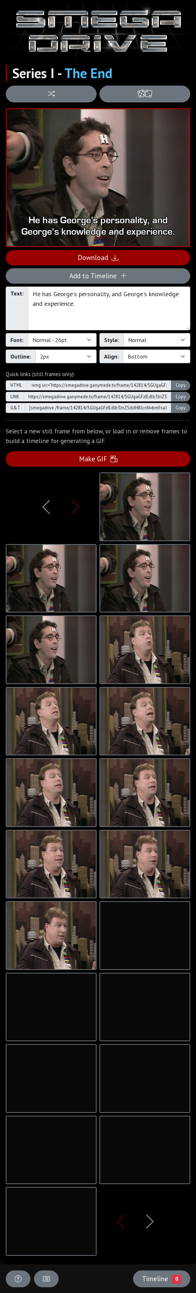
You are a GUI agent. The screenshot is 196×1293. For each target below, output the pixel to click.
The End (88, 73)
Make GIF (98, 458)
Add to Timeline (98, 275)
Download (98, 257)
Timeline (161, 1278)
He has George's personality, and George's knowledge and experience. (109, 308)
